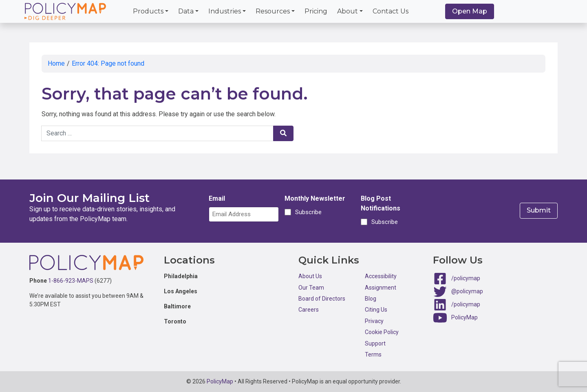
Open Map (469, 11)
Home (56, 63)
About (347, 11)
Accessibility (381, 276)
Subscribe (307, 212)
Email (217, 198)
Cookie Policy (382, 332)
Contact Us (390, 11)
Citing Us (376, 309)
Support (375, 343)
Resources (273, 11)
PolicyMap (464, 317)
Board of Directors (321, 298)
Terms (373, 354)
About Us (310, 276)
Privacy (374, 321)
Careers (308, 309)
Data (186, 11)
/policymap (465, 278)
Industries (224, 11)
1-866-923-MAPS (70, 280)
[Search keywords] (157, 133)
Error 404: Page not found (108, 63)
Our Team (311, 287)
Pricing (316, 11)
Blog (370, 298)
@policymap (467, 291)
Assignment (380, 287)
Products (148, 11)
